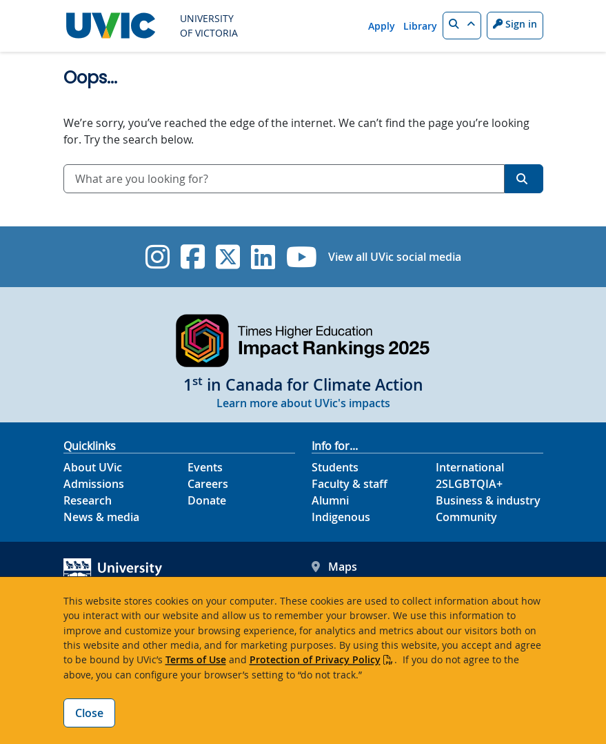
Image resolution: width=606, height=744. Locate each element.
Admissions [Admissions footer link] (93, 483)
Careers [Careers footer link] (208, 483)
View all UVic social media (394, 256)
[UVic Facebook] (193, 257)
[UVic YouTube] (301, 257)
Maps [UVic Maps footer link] (334, 566)
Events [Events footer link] (205, 467)
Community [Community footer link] (466, 517)
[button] (462, 25)
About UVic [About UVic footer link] (92, 467)
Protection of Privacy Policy (315, 659)
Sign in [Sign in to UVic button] (515, 23)
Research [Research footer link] (87, 500)
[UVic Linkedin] (263, 257)
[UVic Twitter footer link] (228, 257)
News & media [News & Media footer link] (101, 517)
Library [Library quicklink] (420, 25)
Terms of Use (195, 659)
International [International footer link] (470, 467)
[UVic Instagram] (157, 257)
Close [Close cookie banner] (89, 713)
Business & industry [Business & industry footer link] (488, 500)
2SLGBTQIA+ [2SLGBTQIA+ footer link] (469, 483)
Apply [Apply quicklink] (381, 25)
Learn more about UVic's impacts (303, 403)
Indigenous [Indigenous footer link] (341, 517)
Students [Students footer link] (335, 467)
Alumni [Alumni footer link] (330, 500)
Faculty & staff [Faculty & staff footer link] (349, 483)
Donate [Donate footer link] (207, 500)
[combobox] (284, 178)
